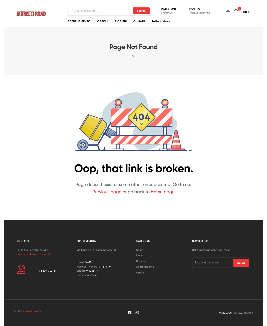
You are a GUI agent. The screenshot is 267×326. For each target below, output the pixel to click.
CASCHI (102, 21)
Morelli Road (31, 311)
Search (141, 10)
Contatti (139, 21)
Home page (163, 191)
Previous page (107, 191)
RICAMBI (121, 21)
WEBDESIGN (225, 312)
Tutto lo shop (161, 21)
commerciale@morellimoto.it (33, 253)
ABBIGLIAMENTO (78, 21)
